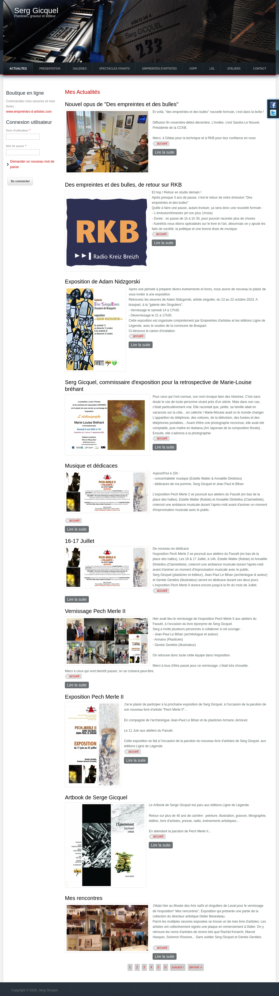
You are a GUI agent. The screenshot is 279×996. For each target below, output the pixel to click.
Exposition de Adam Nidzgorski (102, 282)
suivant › (178, 967)
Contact (259, 68)
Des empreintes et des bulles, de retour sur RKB (123, 185)
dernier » (195, 967)
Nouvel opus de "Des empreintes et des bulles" (121, 104)
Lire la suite (166, 152)
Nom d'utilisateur (18, 130)
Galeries (80, 68)
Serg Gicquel (36, 10)
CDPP (193, 68)
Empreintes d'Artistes (159, 68)
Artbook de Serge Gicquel (96, 797)
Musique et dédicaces (91, 466)
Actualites (18, 68)
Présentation (49, 68)
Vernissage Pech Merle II (95, 611)
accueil (162, 143)
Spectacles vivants (114, 68)
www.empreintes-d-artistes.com (28, 111)
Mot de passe (16, 146)
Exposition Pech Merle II (94, 697)
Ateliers (234, 68)
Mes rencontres (83, 898)
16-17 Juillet (79, 541)
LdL (212, 68)
